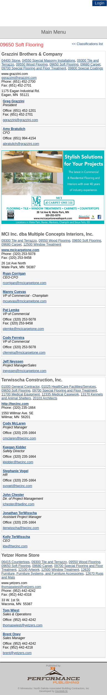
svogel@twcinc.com (17, 486)
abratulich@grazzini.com (21, 144)
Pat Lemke (11, 310)
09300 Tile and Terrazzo (19, 241)
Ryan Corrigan (14, 273)
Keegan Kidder (14, 447)
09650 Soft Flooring (64, 64)
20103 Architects (45, 398)
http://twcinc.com (15, 404)
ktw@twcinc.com (15, 546)
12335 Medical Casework (60, 394)
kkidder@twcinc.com (18, 462)
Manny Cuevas (14, 292)
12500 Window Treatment (42, 244)
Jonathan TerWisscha (20, 513)
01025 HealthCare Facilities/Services (68, 387)
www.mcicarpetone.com (20, 250)
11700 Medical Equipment (20, 394)
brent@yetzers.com (17, 653)
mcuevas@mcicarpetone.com (24, 301)
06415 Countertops (15, 562)
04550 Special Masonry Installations (48, 61)
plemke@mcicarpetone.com (23, 329)
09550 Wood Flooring (32, 64)
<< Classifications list (87, 44)
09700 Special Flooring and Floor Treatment (33, 68)
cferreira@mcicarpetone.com (24, 353)
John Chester (13, 495)
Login (99, 3)
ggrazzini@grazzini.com (19, 78)
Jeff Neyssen (13, 361)
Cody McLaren (14, 423)
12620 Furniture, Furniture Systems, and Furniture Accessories (45, 572)
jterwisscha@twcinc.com (21, 528)
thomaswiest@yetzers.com (21, 587)
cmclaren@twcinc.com (19, 438)
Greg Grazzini (13, 101)
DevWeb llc (61, 691)
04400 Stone (10, 61)
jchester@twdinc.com (18, 504)
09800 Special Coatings (85, 68)
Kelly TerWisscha (16, 537)
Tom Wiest (11, 610)
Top (100, 681)
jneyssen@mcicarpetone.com (24, 371)
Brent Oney (12, 634)
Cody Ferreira (13, 338)
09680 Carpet (90, 64)
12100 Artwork (29, 570)
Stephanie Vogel (15, 471)
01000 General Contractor (20, 387)
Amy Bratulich (14, 129)
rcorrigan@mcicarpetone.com (24, 283)
